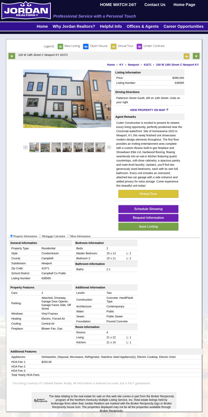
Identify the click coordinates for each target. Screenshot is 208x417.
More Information (80, 236)
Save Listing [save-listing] (148, 226)
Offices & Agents (143, 26)
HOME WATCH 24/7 (118, 4)
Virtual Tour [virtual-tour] (148, 193)
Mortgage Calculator (53, 236)
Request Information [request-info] (148, 217)
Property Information (25, 236)
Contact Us (155, 4)
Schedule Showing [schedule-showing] (148, 209)
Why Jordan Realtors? (74, 26)
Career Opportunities (184, 26)
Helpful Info (111, 26)
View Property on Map (149, 110)
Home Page (184, 4)
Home (42, 26)
